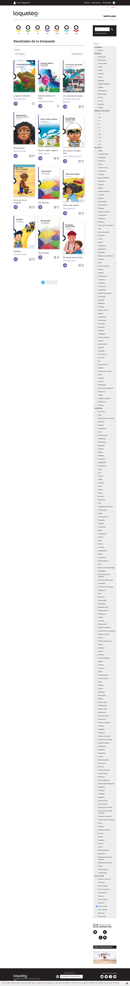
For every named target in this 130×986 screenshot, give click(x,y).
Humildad (100, 324)
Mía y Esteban (102, 886)
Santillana (109, 16)
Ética (99, 593)
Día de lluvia (43, 203)
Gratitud (100, 184)
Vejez (99, 540)
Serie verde (101, 916)
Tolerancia (100, 391)
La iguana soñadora (22, 96)
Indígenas (100, 729)
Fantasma (100, 733)
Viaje (98, 415)
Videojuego (101, 571)
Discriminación (102, 678)
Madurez (100, 208)
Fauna (99, 486)
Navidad (100, 523)
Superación (101, 171)
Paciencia (100, 358)
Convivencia (101, 286)
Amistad (100, 259)
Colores (99, 476)
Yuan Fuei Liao (20, 151)
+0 (98, 114)
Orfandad (100, 790)
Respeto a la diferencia (104, 256)
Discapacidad (102, 551)
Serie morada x (20, 54)
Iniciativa (100, 174)
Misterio (100, 685)
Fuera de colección (103, 879)
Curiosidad (100, 296)
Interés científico (102, 337)
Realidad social (102, 607)
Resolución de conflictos (105, 418)
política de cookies (113, 983)
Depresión (100, 597)
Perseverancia (101, 364)
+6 (37, 29)
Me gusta (33, 104)
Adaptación (101, 590)
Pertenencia (101, 442)
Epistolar (100, 104)
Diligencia (100, 303)
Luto (98, 472)
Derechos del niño (103, 830)
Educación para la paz (104, 580)
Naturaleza (100, 854)
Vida (98, 229)
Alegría (99, 151)
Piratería (100, 726)
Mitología (100, 794)
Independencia (102, 610)
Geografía (100, 840)
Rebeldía (100, 455)
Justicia (99, 341)
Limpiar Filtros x (77, 54)
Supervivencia (101, 435)
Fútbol (99, 644)
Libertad (100, 347)
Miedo (99, 554)
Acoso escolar (101, 800)
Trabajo (99, 395)
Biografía (100, 80)
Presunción (101, 695)
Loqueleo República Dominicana (26, 14)
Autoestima (101, 557)
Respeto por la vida (103, 371)
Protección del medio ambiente (104, 812)
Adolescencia (101, 705)
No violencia (101, 354)
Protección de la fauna (105, 587)
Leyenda (100, 74)
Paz (98, 361)
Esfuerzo (100, 222)
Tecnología (100, 604)
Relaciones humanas (104, 863)
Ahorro (99, 544)
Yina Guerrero (20, 99)
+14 (98, 117)
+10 (56, 29)
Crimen (99, 688)
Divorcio (100, 766)
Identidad (100, 327)
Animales (100, 422)
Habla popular (102, 675)
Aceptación (101, 157)
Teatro (99, 77)
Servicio (99, 381)
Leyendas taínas (102, 716)
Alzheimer (100, 648)
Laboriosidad (101, 344)
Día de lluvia (43, 253)
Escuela (99, 833)
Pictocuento (101, 60)
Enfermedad (101, 600)
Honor (99, 239)
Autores (87, 3)
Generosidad (101, 201)
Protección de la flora (104, 807)
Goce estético (101, 205)
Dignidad (100, 300)
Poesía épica (101, 91)
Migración (100, 750)
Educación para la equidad (103, 575)
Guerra (99, 651)
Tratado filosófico (103, 84)
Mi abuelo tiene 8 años (73, 258)
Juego (99, 513)
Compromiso (101, 510)
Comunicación (102, 167)
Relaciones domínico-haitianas (104, 858)
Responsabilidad (102, 178)
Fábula (99, 70)
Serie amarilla (101, 899)
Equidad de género (103, 627)
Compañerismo (102, 154)
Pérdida (99, 699)
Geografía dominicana (104, 506)
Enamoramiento (102, 760)
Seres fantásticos (103, 780)
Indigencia (100, 787)
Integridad (100, 334)
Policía (99, 493)
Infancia (100, 665)
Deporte (100, 826)
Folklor (99, 671)
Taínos (99, 682)
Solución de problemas (104, 388)
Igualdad (100, 330)
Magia (99, 479)
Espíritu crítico (102, 310)
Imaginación (101, 462)
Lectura (99, 638)
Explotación (101, 746)
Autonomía (101, 763)
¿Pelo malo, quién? (71, 205)
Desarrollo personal (103, 816)
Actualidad (107, 3)
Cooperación (101, 215)
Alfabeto (100, 449)
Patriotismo (101, 614)
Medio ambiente (102, 191)
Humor (99, 847)
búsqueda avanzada (100, 33)
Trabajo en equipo (103, 212)
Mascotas (100, 692)
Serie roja (100, 913)
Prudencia (100, 161)
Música (99, 489)
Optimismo (101, 181)
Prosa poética (101, 63)
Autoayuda (100, 57)
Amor (99, 262)
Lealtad (99, 242)
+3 (18, 29)
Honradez (100, 235)
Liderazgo (100, 351)
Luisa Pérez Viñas (45, 101)
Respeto (100, 368)
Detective (100, 777)
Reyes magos (101, 702)
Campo (99, 756)
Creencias (100, 668)
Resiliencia (100, 218)
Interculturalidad (102, 232)
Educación (100, 500)
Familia (99, 313)
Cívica (99, 823)
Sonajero (17, 251)
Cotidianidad (101, 873)
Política (99, 617)
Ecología (100, 307)
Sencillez (100, 378)
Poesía (99, 67)
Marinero (100, 655)
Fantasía (100, 483)
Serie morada (101, 906)
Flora (99, 564)
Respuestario (19, 148)
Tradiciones (101, 402)
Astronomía (101, 712)
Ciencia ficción (102, 773)
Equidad (100, 198)
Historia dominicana (104, 641)
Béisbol (99, 661)
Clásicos (100, 896)
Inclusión (100, 195)
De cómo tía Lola (103, 889)
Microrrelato (101, 94)
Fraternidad (101, 317)
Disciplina (100, 252)
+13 (98, 141)
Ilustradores (96, 3)
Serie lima (100, 882)
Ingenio (99, 188)
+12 (66, 29)
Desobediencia (102, 561)
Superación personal (104, 739)
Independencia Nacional (105, 783)
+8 (47, 29)
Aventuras (100, 411)
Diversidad (100, 583)
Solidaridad (101, 385)
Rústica (99, 50)
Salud (99, 374)
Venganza (100, 797)
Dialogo (100, 87)
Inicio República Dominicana (113, 2)
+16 (76, 29)
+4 (28, 30)
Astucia (99, 269)
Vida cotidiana (102, 869)
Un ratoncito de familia (73, 96)
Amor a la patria (102, 266)
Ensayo (99, 101)
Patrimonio (100, 719)
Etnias (99, 530)
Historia (99, 843)
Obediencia (101, 246)
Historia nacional (102, 770)
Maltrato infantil (102, 634)
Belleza (99, 452)
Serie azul (100, 903)
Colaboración (101, 276)
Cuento (99, 97)
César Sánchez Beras (72, 156)
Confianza (100, 283)
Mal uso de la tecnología (105, 567)
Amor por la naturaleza (105, 225)
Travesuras (100, 459)
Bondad (99, 273)
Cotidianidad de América (105, 820)
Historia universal (103, 722)
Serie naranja (101, 909)
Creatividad (101, 290)
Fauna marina (101, 804)
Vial (98, 503)
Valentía (99, 405)
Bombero (100, 496)
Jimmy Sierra (43, 154)
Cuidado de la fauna (104, 293)
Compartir (100, 279)
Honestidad (101, 320)
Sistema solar (101, 709)
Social (99, 866)
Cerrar (127, 983)
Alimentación (101, 624)
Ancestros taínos (102, 743)
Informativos (101, 892)
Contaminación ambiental (105, 631)
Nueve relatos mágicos (48, 151)
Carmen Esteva (20, 255)
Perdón (99, 164)
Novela (99, 107)
